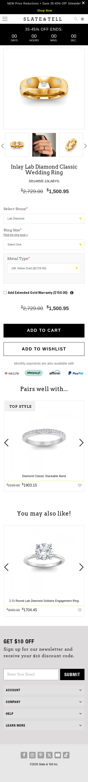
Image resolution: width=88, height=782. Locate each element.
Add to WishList (44, 349)
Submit (72, 674)
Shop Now (44, 10)
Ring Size (44, 232)
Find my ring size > (16, 235)
